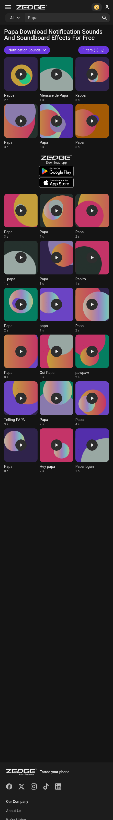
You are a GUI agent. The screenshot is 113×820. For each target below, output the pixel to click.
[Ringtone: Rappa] (92, 79)
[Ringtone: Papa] (21, 126)
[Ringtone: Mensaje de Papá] (56, 79)
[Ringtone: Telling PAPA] (21, 403)
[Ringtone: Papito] (92, 263)
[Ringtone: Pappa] (21, 79)
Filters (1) (94, 50)
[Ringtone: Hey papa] (56, 450)
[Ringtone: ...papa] (21, 263)
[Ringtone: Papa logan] (92, 450)
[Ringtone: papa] (56, 310)
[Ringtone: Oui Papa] (56, 357)
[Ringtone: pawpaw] (92, 357)
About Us (13, 811)
